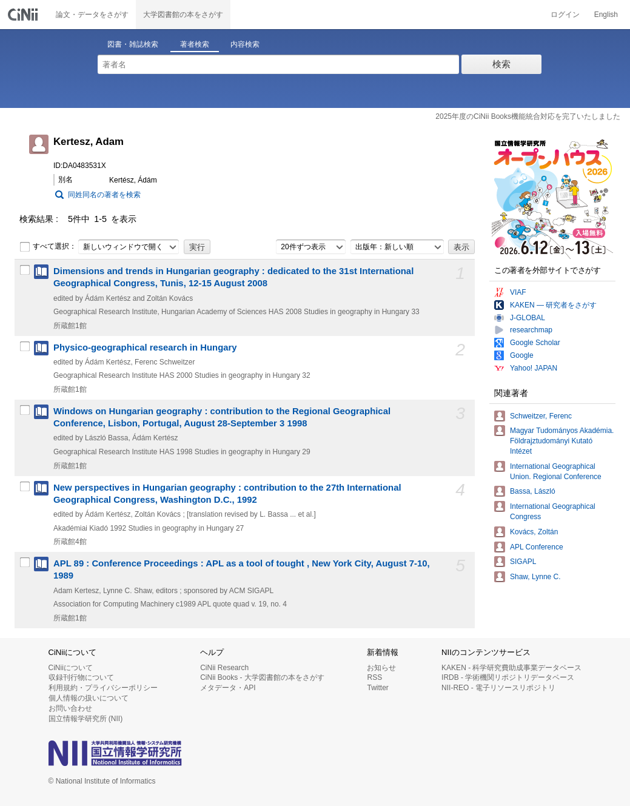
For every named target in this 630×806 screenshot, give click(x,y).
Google (522, 355)
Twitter (377, 687)
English (606, 14)
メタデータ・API (227, 687)
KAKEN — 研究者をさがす (553, 305)
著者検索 (194, 44)
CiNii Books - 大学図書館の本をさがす (262, 677)
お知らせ (381, 667)
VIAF (518, 292)
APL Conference (536, 547)
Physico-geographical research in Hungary (145, 347)
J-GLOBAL (527, 318)
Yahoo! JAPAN (533, 368)
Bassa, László (532, 491)
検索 (501, 64)
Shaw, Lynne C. (535, 577)
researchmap (531, 330)
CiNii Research (224, 667)
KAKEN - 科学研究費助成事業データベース (511, 667)
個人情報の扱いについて (89, 698)
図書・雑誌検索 (132, 44)
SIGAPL (523, 561)
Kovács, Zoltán (534, 532)
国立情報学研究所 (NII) (86, 718)
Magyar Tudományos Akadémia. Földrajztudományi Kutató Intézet (562, 440)
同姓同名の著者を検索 (104, 194)
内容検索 (245, 44)
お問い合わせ (70, 708)
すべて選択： (47, 246)
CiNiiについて (71, 667)
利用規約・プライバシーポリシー (103, 687)
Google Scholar (535, 342)
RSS (374, 677)
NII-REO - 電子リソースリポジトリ (498, 687)
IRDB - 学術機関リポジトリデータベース (507, 677)
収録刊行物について (81, 677)
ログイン (565, 14)
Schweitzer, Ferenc (541, 416)
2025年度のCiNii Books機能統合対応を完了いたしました (527, 116)
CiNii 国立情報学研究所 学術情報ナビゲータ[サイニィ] (24, 14)
